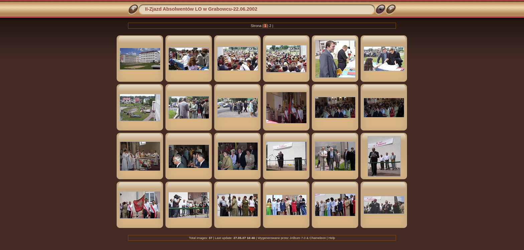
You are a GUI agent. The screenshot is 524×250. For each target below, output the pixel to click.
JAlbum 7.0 (297, 238)
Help (332, 238)
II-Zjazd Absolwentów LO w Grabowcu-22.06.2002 (201, 9)
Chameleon (317, 238)
